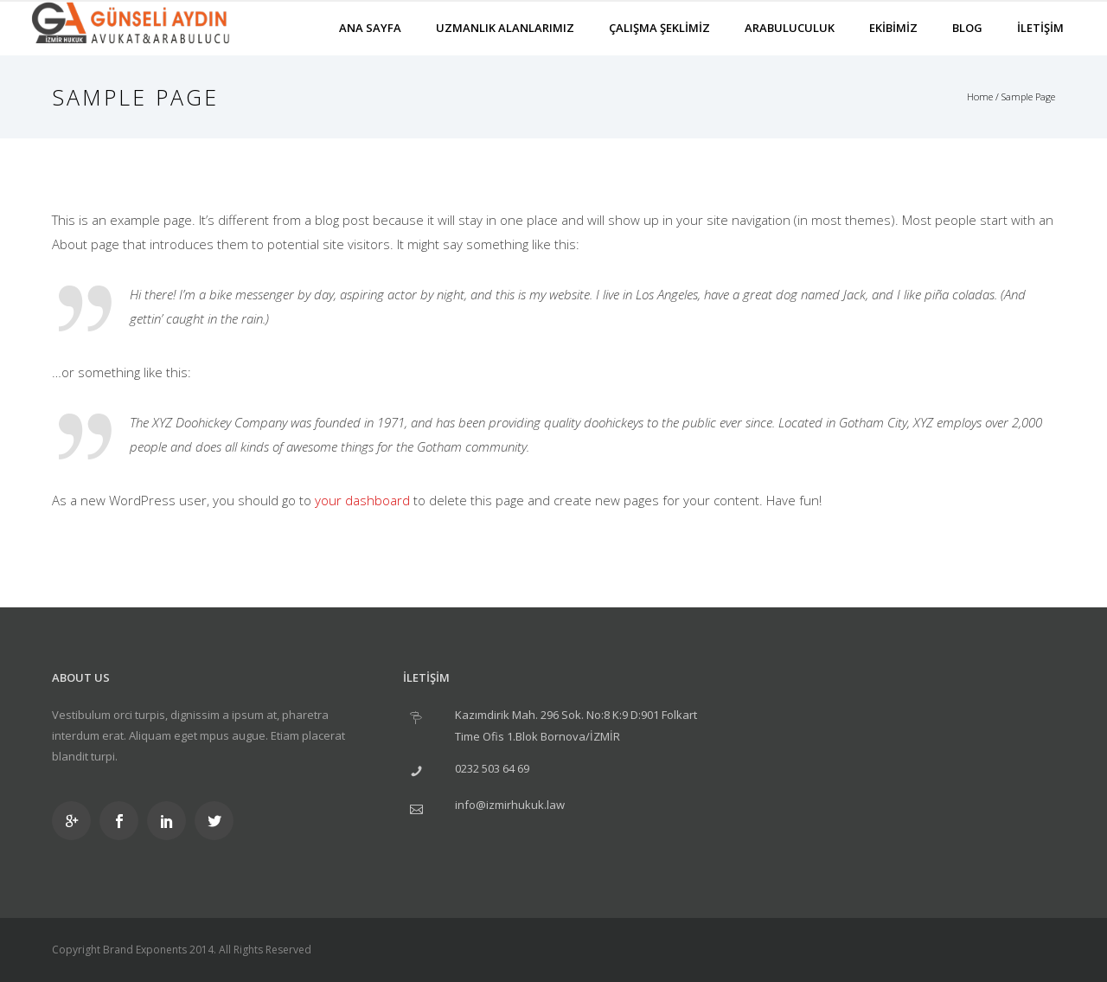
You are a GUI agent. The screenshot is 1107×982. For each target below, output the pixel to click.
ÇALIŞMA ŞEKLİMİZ (659, 27)
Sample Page (1028, 96)
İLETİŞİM (1040, 27)
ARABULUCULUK (790, 27)
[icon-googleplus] (75, 820)
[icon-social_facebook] (123, 820)
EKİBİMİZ (893, 27)
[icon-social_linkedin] (171, 820)
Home (980, 96)
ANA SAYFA (370, 27)
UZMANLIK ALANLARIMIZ (505, 27)
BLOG (967, 27)
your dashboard (362, 500)
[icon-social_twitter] (214, 820)
